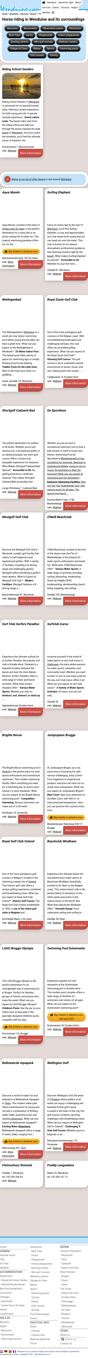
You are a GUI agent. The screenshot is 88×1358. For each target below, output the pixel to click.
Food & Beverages (39, 1314)
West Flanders (67, 1272)
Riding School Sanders (18, 69)
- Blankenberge (68, 1305)
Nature (37, 48)
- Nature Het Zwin (69, 1267)
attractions (17, 1118)
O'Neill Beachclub (59, 517)
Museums (12, 28)
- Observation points (10, 1339)
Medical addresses (40, 1339)
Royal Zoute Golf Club (62, 299)
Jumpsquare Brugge (61, 735)
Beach (78, 2)
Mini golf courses (43, 41)
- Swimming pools (39, 1293)
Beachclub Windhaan (61, 841)
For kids (4, 1263)
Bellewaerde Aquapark (18, 1063)
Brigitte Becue (12, 735)
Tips (2, 1259)
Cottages (5, 1297)
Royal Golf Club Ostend (18, 841)
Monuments (30, 28)
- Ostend (64, 1318)
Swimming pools (69, 48)
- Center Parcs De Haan (12, 1305)
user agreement (6, 1354)
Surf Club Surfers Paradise (20, 624)
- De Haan (65, 1309)
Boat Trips (14, 35)
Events (55, 7)
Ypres (8, 1103)
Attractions (75, 28)
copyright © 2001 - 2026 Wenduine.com (35, 1354)
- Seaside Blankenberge (12, 1284)
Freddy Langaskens (60, 1165)
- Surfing (34, 1310)
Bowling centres (19, 41)
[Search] (53, 12)
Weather (46, 12)
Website (12, 150)
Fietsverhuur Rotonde (17, 1165)
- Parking (35, 1330)
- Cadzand (65, 1263)
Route (33, 1326)
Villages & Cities (18, 48)
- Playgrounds (37, 1259)
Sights (3, 1326)
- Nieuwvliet (66, 1255)
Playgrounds (45, 35)
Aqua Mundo (11, 192)
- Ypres (64, 1284)
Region (74, 7)
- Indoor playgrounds (41, 1263)
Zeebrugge (52, 664)
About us (65, 1334)
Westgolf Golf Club (15, 517)
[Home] (43, 2)
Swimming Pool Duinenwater (66, 948)
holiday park (13, 229)
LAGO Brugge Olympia (17, 948)
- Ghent (64, 1280)
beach (5, 132)
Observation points (53, 28)
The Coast (65, 1288)
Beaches (4, 1322)
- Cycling (34, 1297)
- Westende (66, 1326)
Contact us (66, 1343)
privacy (16, 1354)
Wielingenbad (11, 299)
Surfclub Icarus (57, 624)
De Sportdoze (56, 410)
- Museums (6, 1330)
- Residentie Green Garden (14, 1280)
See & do (46, 7)
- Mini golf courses (40, 1272)
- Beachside (6, 1301)
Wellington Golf (57, 1063)
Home (3, 1247)
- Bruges (64, 1276)
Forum (33, 1343)
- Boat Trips (36, 1251)
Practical (65, 7)
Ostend (6, 771)
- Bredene (65, 1314)
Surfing (54, 55)
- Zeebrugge (66, 1301)
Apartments (6, 1276)
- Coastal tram (37, 1335)
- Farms (34, 1255)
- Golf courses (37, 1305)
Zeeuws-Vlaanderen (70, 1251)
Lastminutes (6, 1313)
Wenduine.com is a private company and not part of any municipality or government (48, 1351)
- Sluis (63, 1259)
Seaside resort (7, 1255)
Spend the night (65, 2)
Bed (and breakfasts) (11, 1288)
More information (30, 153)
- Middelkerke (67, 1322)
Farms (29, 35)
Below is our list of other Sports (28, 179)
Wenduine (51, 2)
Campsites (6, 1292)
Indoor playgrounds (68, 35)
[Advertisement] (44, 165)
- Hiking (34, 1301)
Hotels (3, 1309)
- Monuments (7, 1334)
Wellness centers (68, 41)
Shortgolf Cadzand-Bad (18, 410)
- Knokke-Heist (68, 1297)
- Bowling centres (39, 1268)
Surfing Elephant (58, 192)
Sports (50, 48)
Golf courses (37, 55)
